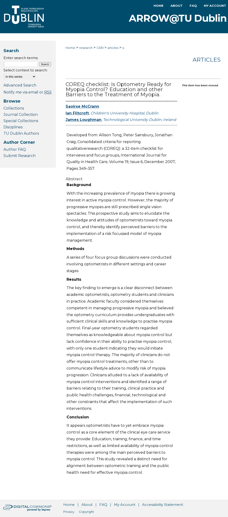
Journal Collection (20, 114)
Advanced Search (19, 85)
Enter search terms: (20, 58)
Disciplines (13, 127)
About (87, 504)
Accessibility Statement (162, 504)
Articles (207, 59)
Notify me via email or (27, 92)
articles (112, 48)
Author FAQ (14, 149)
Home (70, 48)
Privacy (68, 512)
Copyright (86, 512)
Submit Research (19, 155)
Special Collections (20, 121)
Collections (13, 108)
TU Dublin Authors (21, 133)
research (86, 48)
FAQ (103, 504)
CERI (100, 48)
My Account (124, 504)
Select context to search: (25, 70)
